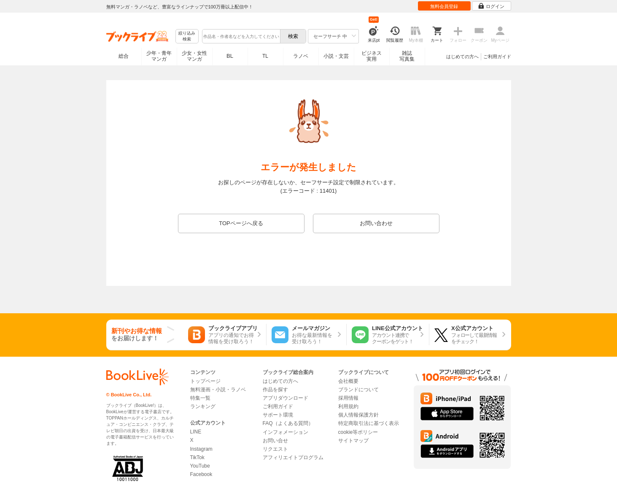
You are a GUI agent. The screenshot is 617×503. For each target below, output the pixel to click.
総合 (124, 56)
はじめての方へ (462, 56)
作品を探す (275, 390)
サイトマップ (353, 441)
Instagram (201, 449)
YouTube (200, 466)
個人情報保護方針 (358, 415)
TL (265, 56)
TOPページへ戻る (241, 223)
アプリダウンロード (285, 398)
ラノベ (300, 56)
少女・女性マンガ (194, 56)
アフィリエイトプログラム (293, 457)
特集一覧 (200, 398)
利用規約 (348, 406)
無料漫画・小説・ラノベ (218, 390)
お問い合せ (275, 441)
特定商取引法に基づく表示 (368, 423)
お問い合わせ (376, 223)
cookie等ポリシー (358, 432)
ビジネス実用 (371, 56)
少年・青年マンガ (159, 56)
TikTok (197, 457)
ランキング (203, 406)
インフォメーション (285, 432)
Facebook (201, 474)
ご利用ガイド (497, 56)
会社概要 (348, 381)
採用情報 (348, 398)
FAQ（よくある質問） (288, 423)
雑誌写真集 (407, 56)
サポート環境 (278, 415)
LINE (196, 432)
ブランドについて (358, 390)
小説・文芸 (336, 56)
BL (229, 56)
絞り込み (186, 36)
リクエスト (275, 449)
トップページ (205, 381)
